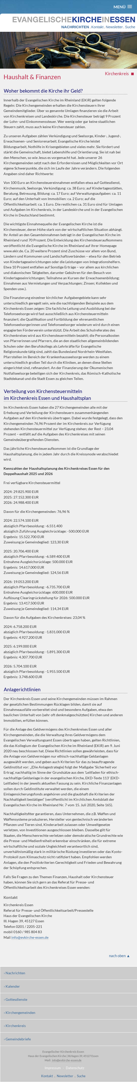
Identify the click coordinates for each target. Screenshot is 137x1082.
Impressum (53, 1068)
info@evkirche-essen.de (29, 937)
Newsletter (114, 27)
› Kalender (12, 986)
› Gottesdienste (15, 999)
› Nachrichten (14, 973)
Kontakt (97, 27)
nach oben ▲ (119, 955)
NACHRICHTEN (75, 27)
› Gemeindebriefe (17, 1039)
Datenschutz (75, 1068)
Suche (130, 27)
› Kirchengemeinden (19, 1012)
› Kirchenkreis (15, 1025)
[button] (122, 7)
